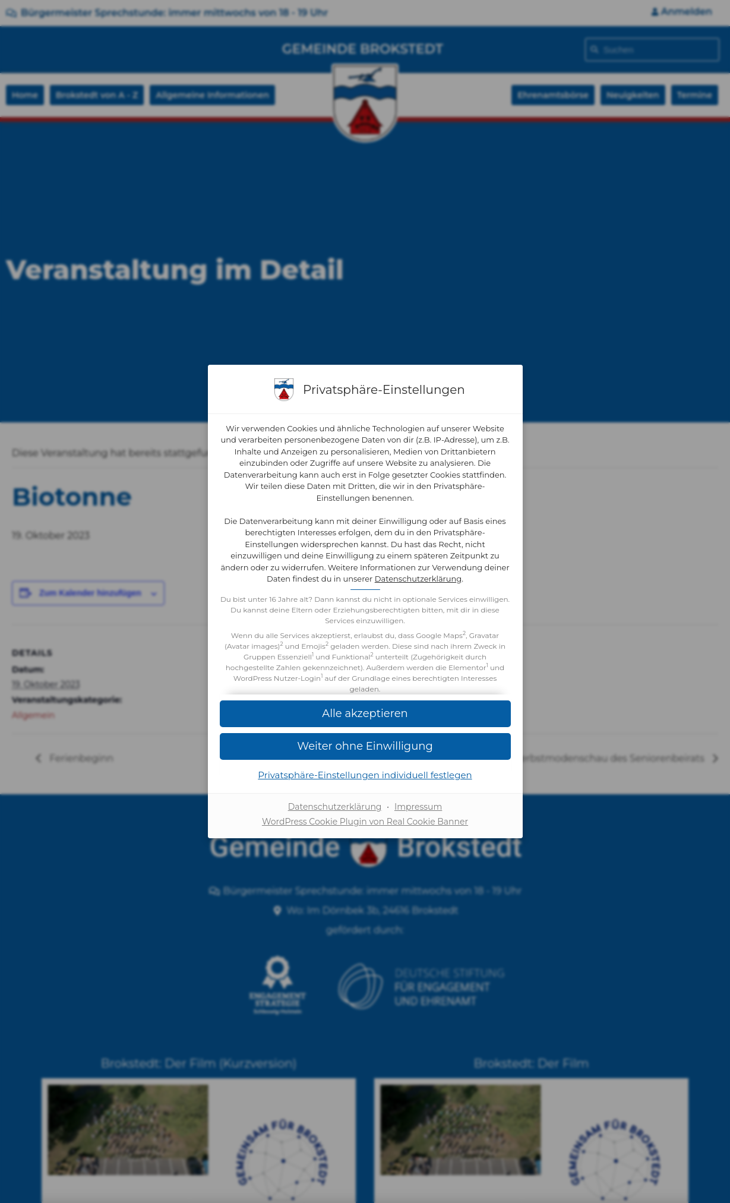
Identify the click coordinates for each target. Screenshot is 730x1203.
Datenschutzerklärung (418, 578)
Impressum (418, 806)
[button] (365, 746)
